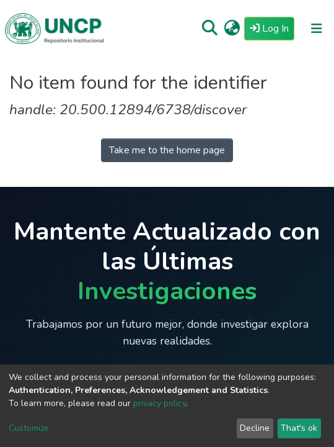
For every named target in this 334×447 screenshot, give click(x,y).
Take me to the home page (167, 150)
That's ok (299, 428)
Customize (29, 428)
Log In (272, 27)
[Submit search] (210, 28)
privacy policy (159, 403)
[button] (232, 28)
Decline (255, 428)
